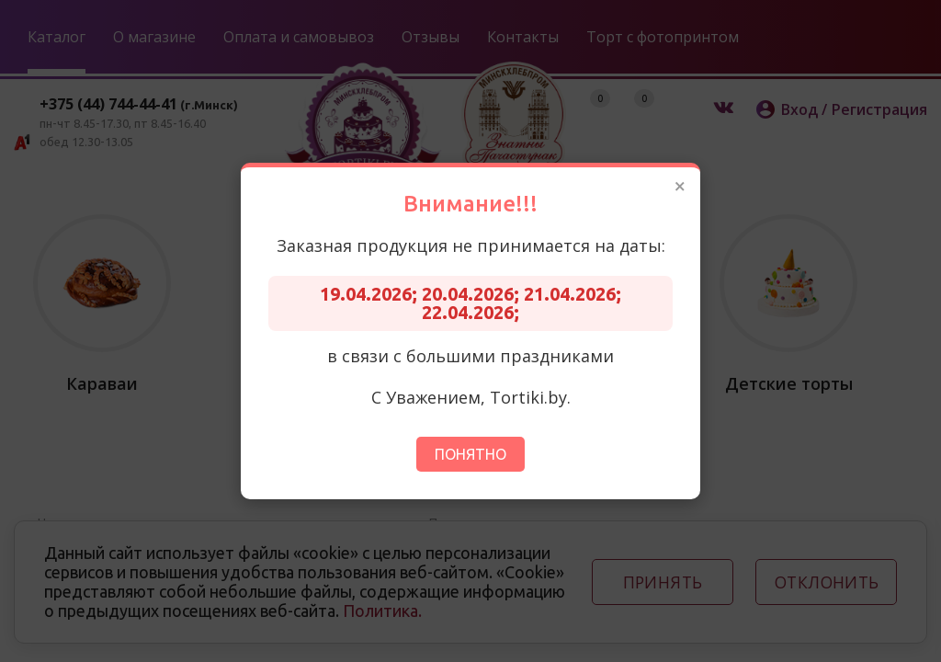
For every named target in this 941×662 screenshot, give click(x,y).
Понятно (470, 454)
